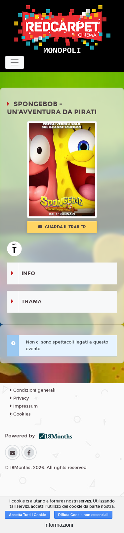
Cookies (20, 414)
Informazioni (58, 525)
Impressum (24, 406)
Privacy (19, 398)
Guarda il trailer (62, 227)
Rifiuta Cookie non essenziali (83, 515)
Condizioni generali (33, 390)
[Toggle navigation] (14, 62)
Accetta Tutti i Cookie (27, 515)
